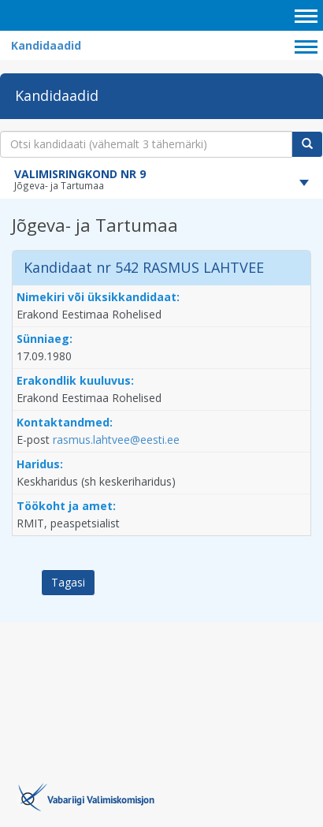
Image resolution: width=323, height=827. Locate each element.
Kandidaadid (46, 45)
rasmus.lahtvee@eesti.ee (116, 439)
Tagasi (68, 582)
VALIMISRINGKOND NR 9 (80, 173)
